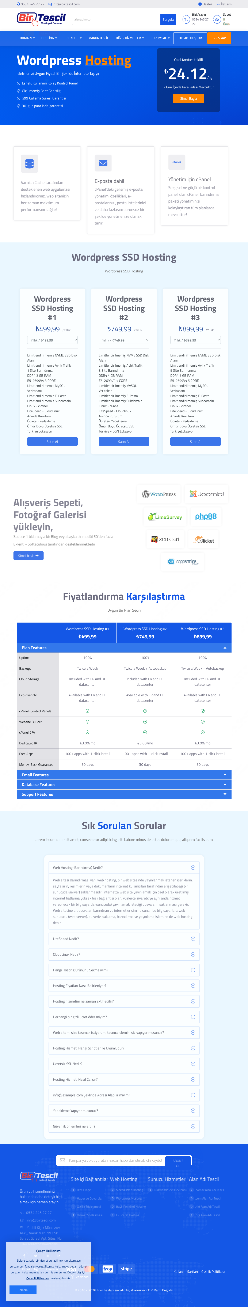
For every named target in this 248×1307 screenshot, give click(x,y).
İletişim (224, 4)
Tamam (23, 1290)
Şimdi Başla (188, 98)
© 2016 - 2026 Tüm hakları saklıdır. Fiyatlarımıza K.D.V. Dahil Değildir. (124, 1290)
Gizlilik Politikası (213, 1271)
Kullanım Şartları (186, 1271)
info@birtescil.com (64, 4)
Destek (205, 4)
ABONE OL (178, 1163)
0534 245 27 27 (32, 4)
